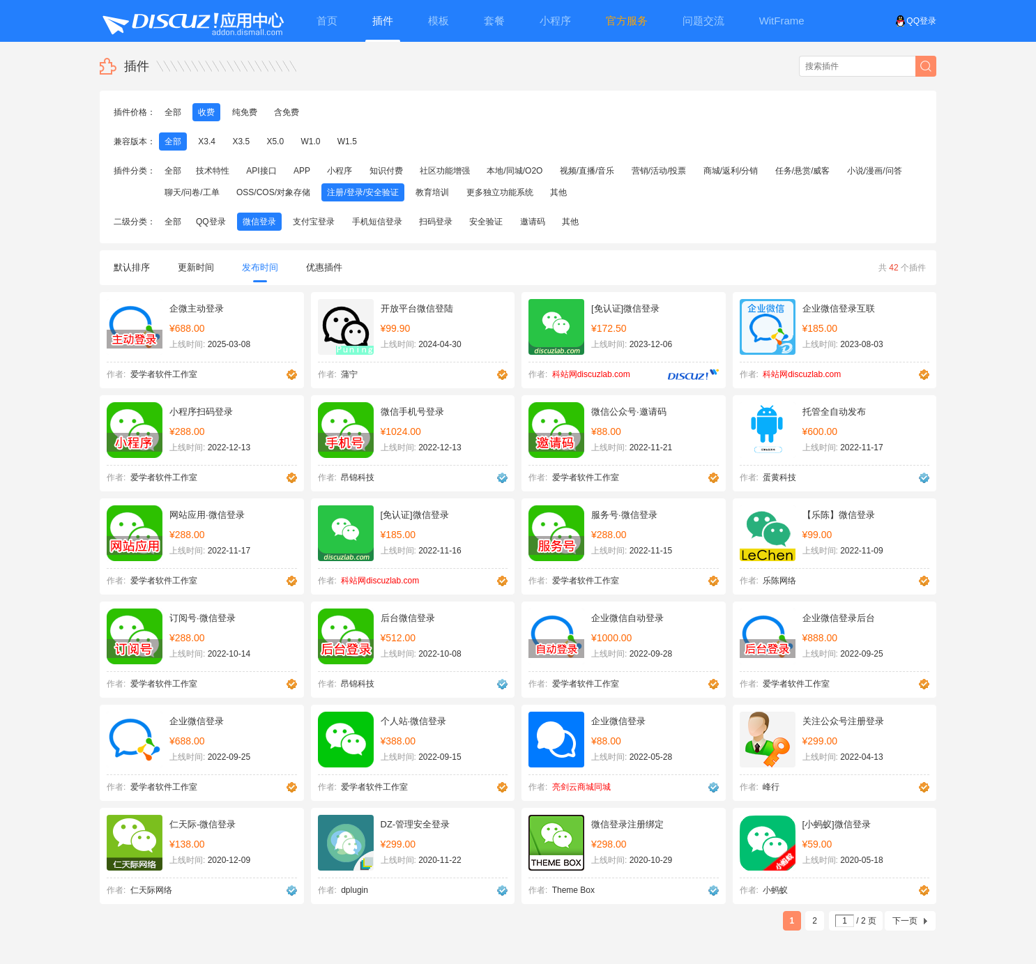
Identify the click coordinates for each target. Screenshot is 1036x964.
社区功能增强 (445, 171)
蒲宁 (349, 374)
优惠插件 (324, 267)
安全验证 (486, 222)
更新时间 (196, 267)
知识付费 (386, 171)
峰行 (771, 787)
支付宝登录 (314, 222)
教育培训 (432, 192)
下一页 (904, 921)
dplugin (354, 890)
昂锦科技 (357, 477)
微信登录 (259, 222)
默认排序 (132, 267)
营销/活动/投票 (659, 171)
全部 (173, 112)
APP (302, 171)
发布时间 (260, 272)
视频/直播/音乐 (587, 171)
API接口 (261, 171)
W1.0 (310, 141)
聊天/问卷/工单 (192, 192)
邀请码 (532, 222)
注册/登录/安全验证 (363, 192)
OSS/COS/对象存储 (273, 192)
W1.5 (347, 141)
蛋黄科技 (779, 477)
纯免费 (244, 112)
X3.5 (241, 141)
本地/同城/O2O (514, 171)
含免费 (286, 112)
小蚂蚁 (775, 890)
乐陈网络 (779, 581)
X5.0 (275, 141)
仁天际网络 (151, 890)
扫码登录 (435, 222)
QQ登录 (915, 21)
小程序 (339, 171)
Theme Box (573, 890)
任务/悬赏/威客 (802, 171)
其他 (558, 192)
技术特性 (212, 171)
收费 (206, 112)
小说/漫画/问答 (874, 171)
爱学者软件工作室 (163, 374)
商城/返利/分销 (731, 171)
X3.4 (206, 141)
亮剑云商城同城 (581, 787)
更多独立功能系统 (499, 192)
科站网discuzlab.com (591, 374)
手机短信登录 (377, 222)
